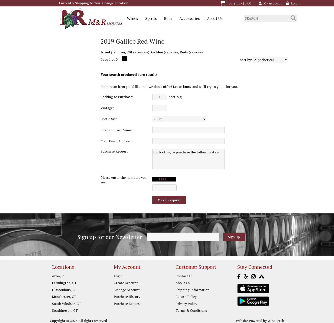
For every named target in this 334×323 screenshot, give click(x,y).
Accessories (188, 19)
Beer (166, 19)
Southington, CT (65, 310)
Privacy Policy (186, 303)
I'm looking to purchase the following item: (188, 159)
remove (118, 52)
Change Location (115, 3)
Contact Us (184, 276)
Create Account (126, 282)
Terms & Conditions (191, 310)
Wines (131, 19)
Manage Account (127, 289)
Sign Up (234, 236)
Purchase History (127, 296)
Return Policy (186, 296)
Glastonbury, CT (64, 289)
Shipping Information (192, 289)
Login (292, 3)
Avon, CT (59, 276)
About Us (213, 19)
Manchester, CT (64, 296)
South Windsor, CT (66, 303)
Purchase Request (127, 303)
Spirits (150, 19)
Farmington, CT (64, 282)
